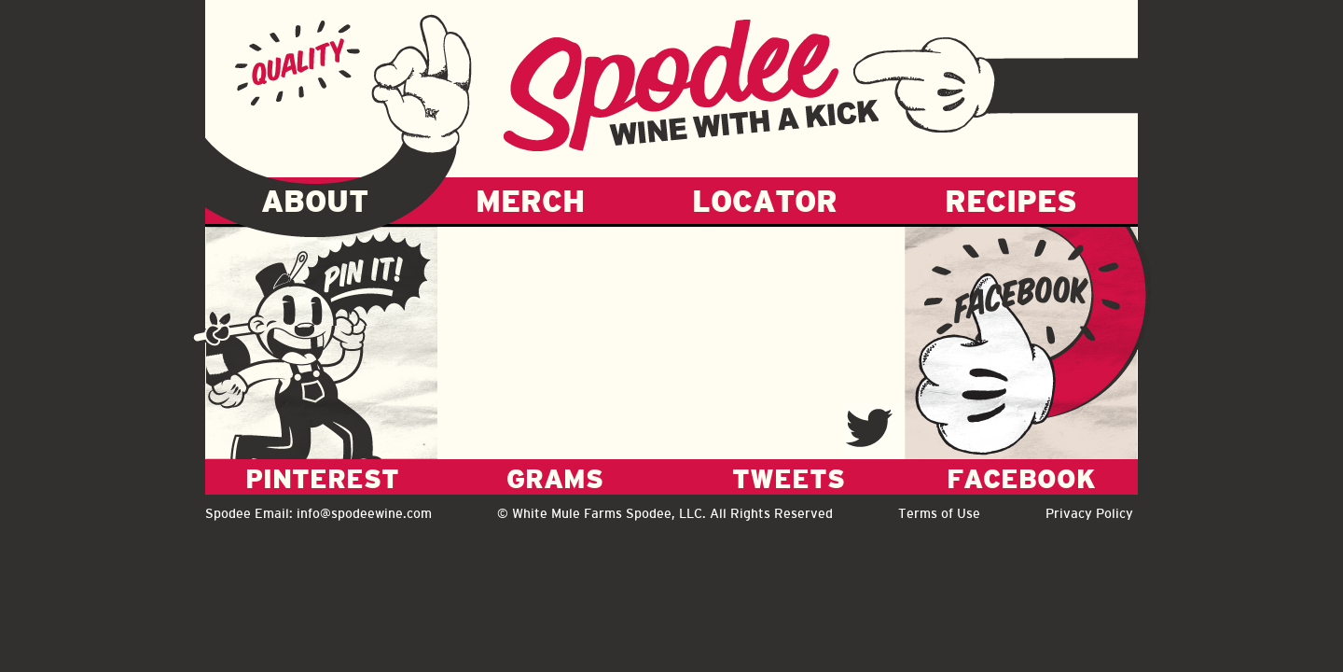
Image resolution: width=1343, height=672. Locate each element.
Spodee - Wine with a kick (691, 85)
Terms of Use (939, 513)
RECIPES (1011, 200)
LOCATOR (765, 200)
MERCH (530, 200)
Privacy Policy (1089, 513)
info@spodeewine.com (364, 513)
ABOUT (314, 200)
